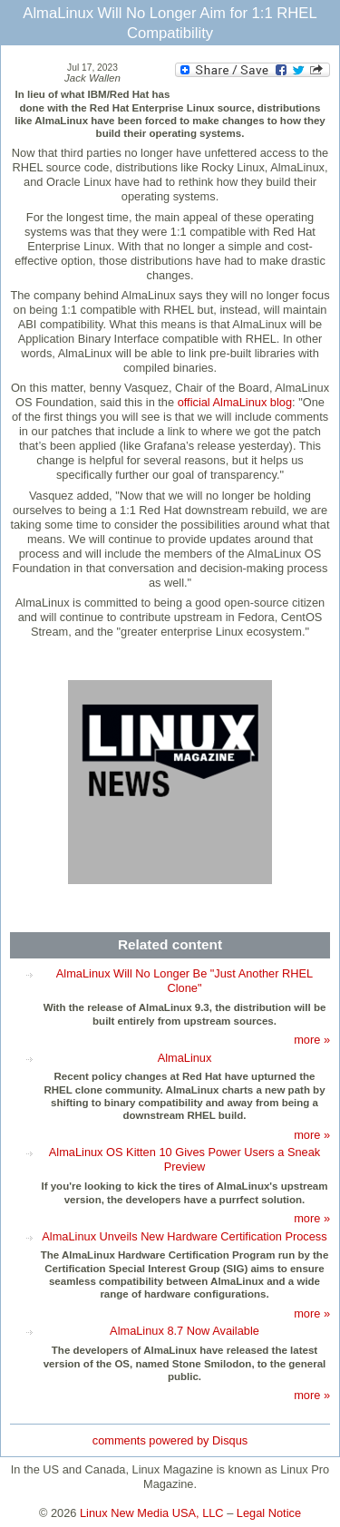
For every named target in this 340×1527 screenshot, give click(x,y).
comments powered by (170, 1440)
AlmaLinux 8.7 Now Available (184, 1330)
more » (312, 1039)
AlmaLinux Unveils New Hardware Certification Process (184, 1236)
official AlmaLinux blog (235, 402)
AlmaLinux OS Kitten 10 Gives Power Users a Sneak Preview (184, 1159)
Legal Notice (269, 1513)
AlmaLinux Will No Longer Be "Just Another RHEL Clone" (184, 981)
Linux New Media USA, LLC (152, 1513)
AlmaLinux (185, 1058)
